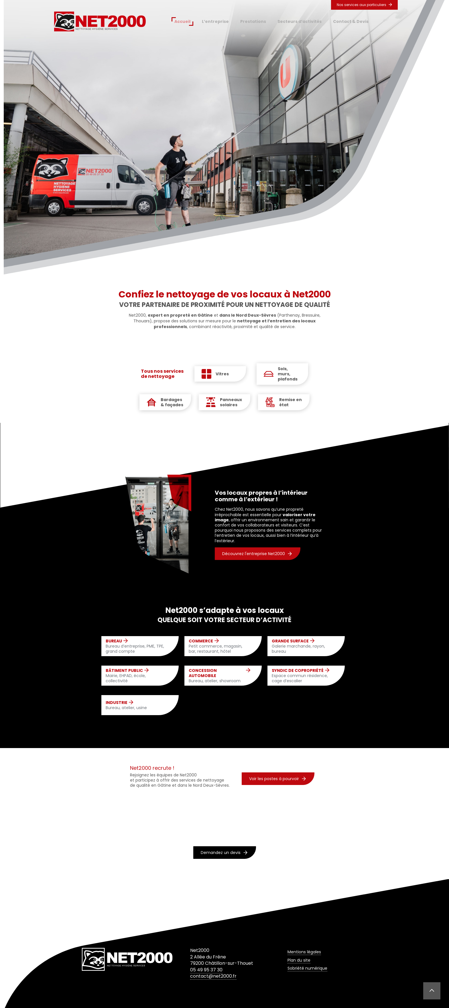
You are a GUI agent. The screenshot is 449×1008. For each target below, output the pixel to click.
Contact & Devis (351, 21)
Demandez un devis (224, 852)
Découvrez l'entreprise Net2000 (257, 554)
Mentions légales (304, 952)
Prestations (253, 21)
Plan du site (298, 960)
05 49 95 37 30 (206, 969)
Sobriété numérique (307, 968)
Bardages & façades (172, 402)
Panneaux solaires (231, 402)
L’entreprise (215, 21)
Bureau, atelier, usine (126, 705)
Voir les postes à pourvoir (277, 779)
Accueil (182, 21)
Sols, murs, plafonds (288, 374)
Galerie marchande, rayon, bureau (302, 646)
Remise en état (290, 402)
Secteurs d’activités (299, 21)
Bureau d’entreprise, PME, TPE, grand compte (136, 646)
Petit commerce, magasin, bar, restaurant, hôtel (219, 646)
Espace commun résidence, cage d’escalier (302, 676)
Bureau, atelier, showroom (219, 676)
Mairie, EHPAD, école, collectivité (136, 676)
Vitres (222, 373)
